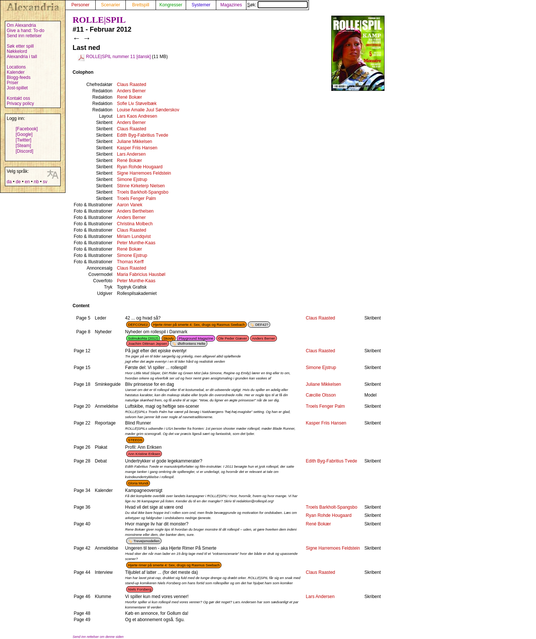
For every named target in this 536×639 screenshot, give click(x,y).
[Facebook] (27, 128)
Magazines (231, 4)
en (27, 181)
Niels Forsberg (139, 589)
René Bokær (129, 97)
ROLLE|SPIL (99, 20)
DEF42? (261, 324)
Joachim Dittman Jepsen (147, 343)
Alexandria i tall (22, 56)
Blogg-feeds (19, 77)
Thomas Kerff (130, 261)
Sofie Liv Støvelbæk (137, 103)
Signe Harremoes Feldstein (144, 173)
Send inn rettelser (24, 35)
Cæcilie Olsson (321, 395)
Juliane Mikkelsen (134, 141)
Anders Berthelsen (135, 211)
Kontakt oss (18, 98)
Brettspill (140, 4)
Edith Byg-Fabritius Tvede (142, 135)
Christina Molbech (135, 223)
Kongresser (170, 4)
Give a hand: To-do (25, 30)
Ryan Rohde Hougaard (140, 166)
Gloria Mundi (138, 483)
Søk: (277, 4)
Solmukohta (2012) (143, 338)
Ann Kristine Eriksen (144, 454)
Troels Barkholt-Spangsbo (142, 192)
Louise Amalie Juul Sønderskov (148, 109)
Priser (12, 82)
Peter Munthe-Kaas (136, 242)
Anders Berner (131, 90)
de (18, 181)
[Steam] (23, 145)
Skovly (168, 338)
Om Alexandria (21, 25)
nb (36, 181)
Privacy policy (20, 103)
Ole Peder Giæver (232, 338)
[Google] (24, 134)
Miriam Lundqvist (134, 236)
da (9, 181)
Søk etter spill (20, 46)
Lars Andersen (131, 154)
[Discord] (24, 151)
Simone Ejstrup (132, 179)
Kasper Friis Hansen (137, 147)
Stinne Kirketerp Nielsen (141, 185)
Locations (16, 67)
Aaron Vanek (130, 204)
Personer (80, 4)
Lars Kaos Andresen (137, 116)
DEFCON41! (138, 324)
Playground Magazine (196, 338)
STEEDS (135, 440)
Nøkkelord (17, 51)
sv (45, 181)
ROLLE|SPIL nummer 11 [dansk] (118, 56)
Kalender (16, 72)
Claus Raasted (131, 84)
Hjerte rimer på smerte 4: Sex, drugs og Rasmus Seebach (199, 324)
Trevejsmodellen (147, 541)
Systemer (201, 4)
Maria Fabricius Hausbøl (141, 274)
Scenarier (110, 4)
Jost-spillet (17, 87)
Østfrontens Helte (191, 343)
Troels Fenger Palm (136, 198)
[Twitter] (23, 140)
